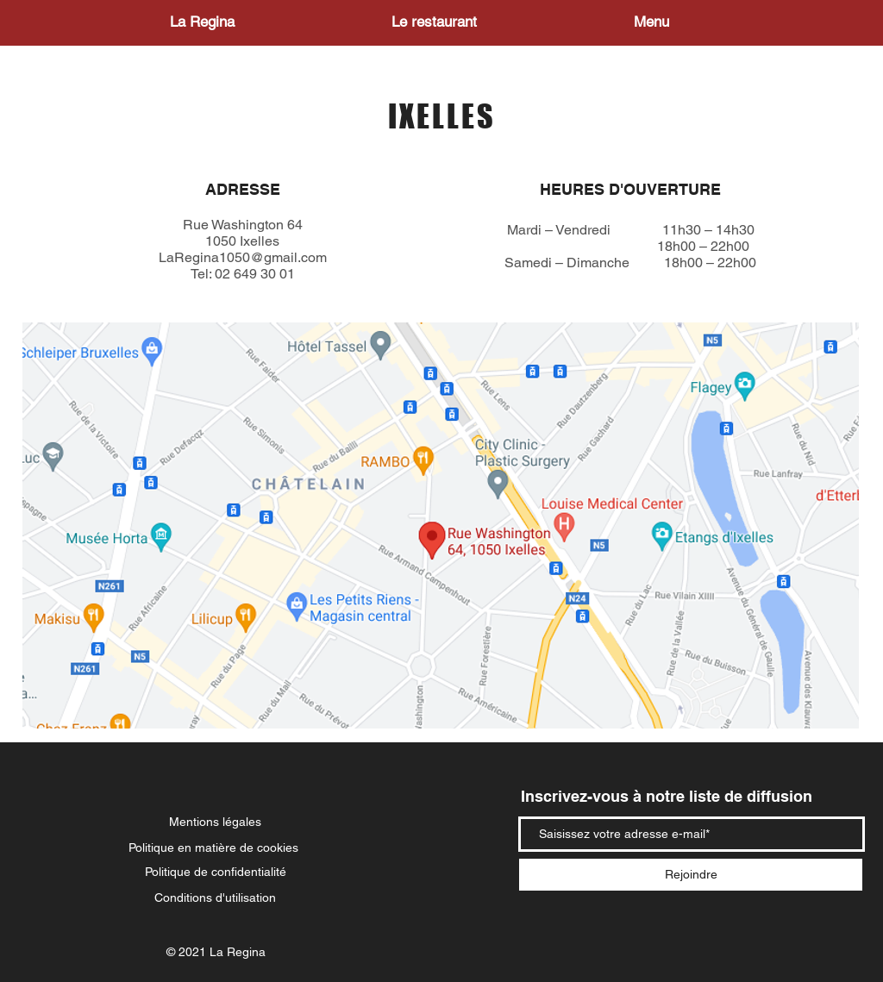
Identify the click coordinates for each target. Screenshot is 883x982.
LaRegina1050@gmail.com (243, 257)
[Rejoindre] (690, 874)
